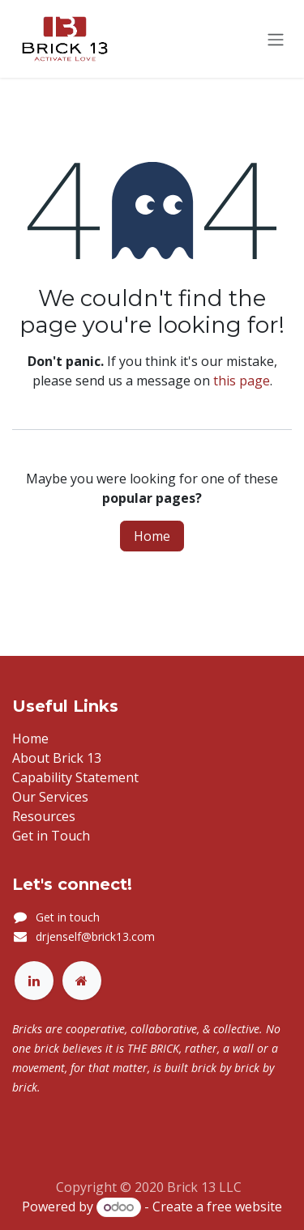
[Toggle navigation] (275, 39)
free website (244, 1206)
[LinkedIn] (34, 980)
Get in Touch (51, 836)
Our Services (50, 797)
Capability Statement (75, 777)
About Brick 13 (56, 758)
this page (241, 380)
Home (152, 536)
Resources (43, 816)
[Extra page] (81, 980)
